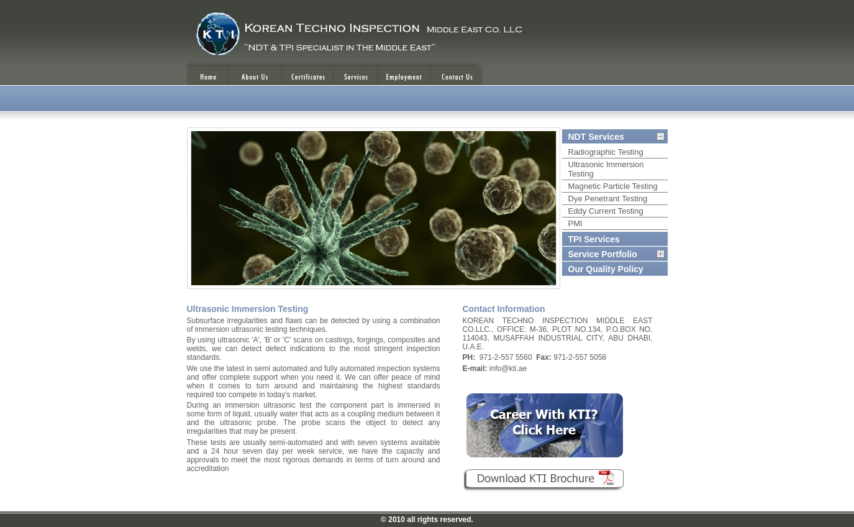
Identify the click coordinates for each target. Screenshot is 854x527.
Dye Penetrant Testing (608, 198)
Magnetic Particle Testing (613, 186)
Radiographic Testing (605, 152)
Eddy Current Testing (605, 211)
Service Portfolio (602, 254)
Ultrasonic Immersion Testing (606, 169)
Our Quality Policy (605, 269)
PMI (575, 223)
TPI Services (594, 239)
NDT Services (596, 137)
